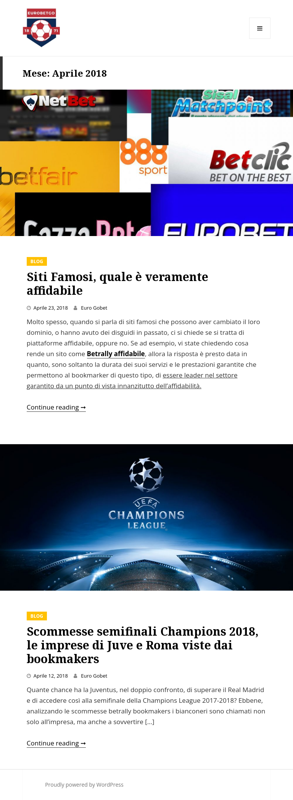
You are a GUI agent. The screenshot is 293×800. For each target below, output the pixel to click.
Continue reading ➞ (56, 407)
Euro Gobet (94, 307)
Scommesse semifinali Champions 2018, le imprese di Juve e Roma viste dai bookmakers (143, 645)
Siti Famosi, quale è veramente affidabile (117, 283)
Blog (37, 261)
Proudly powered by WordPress (84, 784)
